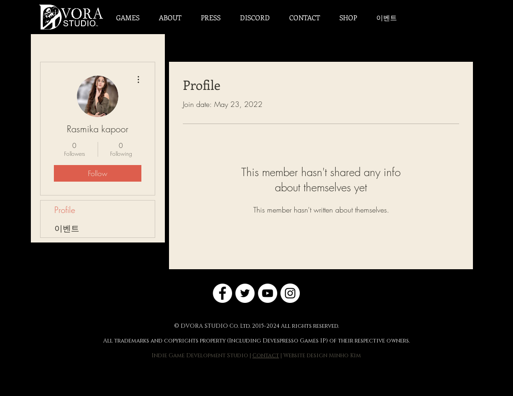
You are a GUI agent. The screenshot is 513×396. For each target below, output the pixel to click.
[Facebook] (222, 293)
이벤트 (66, 228)
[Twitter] (245, 293)
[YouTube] (267, 293)
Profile (64, 209)
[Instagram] (290, 293)
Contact (265, 355)
